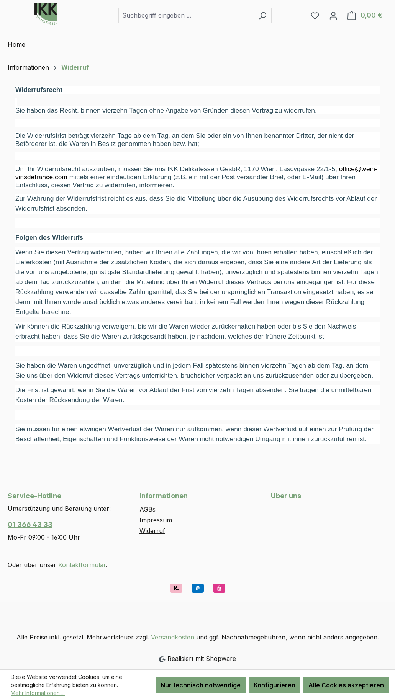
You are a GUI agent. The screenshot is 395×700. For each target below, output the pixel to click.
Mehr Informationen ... (38, 693)
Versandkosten (172, 637)
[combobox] (186, 15)
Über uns (286, 496)
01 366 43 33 (30, 524)
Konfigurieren (274, 685)
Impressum (155, 520)
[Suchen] (263, 15)
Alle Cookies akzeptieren (346, 685)
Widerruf (152, 531)
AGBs (147, 509)
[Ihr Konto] (333, 15)
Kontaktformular (82, 565)
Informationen (163, 496)
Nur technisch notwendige (201, 685)
